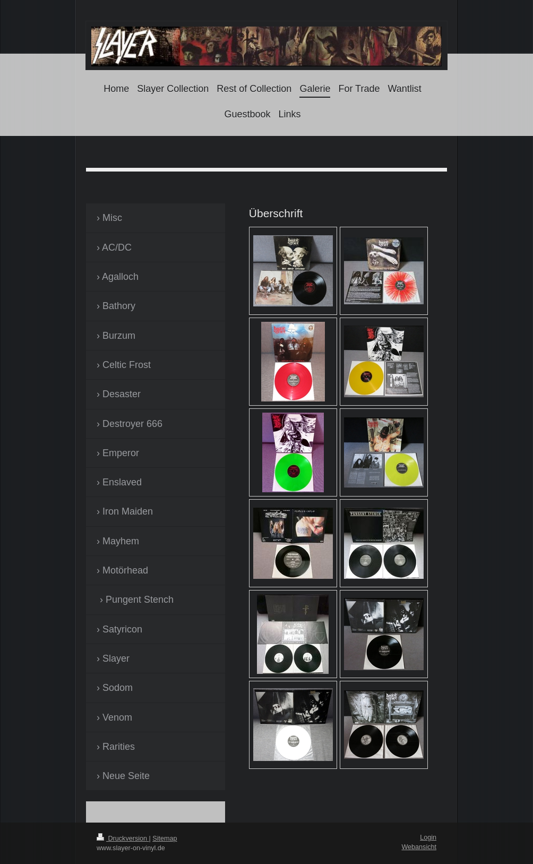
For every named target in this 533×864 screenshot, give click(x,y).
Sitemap (164, 838)
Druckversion (123, 838)
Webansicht (418, 847)
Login (428, 837)
